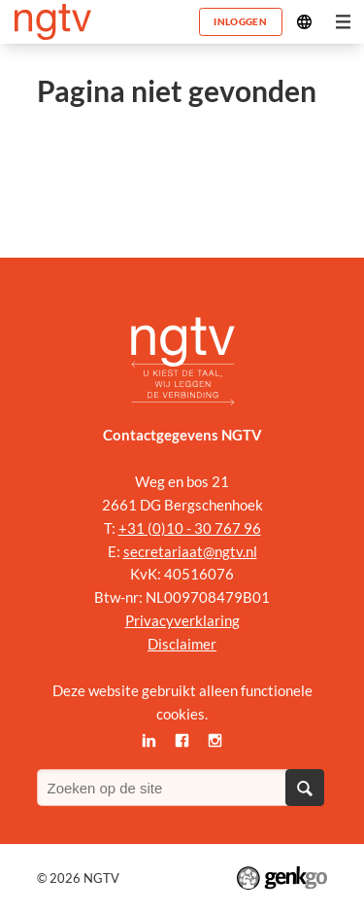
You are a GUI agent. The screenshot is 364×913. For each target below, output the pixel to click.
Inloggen (240, 21)
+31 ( (135, 528)
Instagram (214, 740)
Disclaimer (182, 643)
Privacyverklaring (182, 620)
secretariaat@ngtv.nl (190, 551)
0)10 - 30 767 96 (206, 528)
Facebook (182, 740)
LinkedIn (149, 740)
